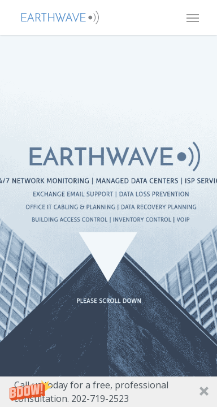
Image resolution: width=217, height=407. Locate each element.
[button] (108, 391)
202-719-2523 (100, 398)
